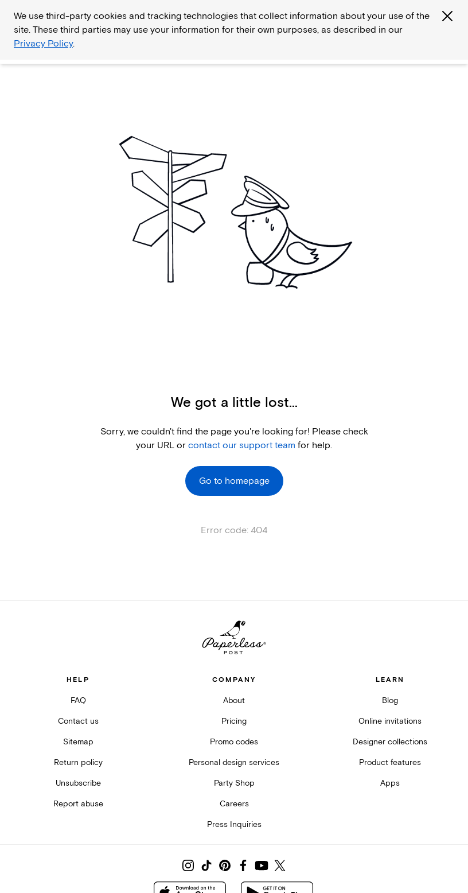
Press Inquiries (234, 824)
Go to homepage (234, 481)
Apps (390, 783)
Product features (390, 762)
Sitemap (78, 742)
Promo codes (234, 742)
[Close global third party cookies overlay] (447, 16)
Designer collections (390, 742)
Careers (234, 804)
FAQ (78, 700)
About (234, 700)
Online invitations (390, 721)
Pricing (234, 721)
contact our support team (241, 445)
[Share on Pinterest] (225, 865)
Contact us (78, 721)
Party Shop (234, 783)
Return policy (78, 762)
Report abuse (78, 804)
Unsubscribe (78, 783)
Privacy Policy (43, 43)
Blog (390, 700)
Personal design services (234, 762)
